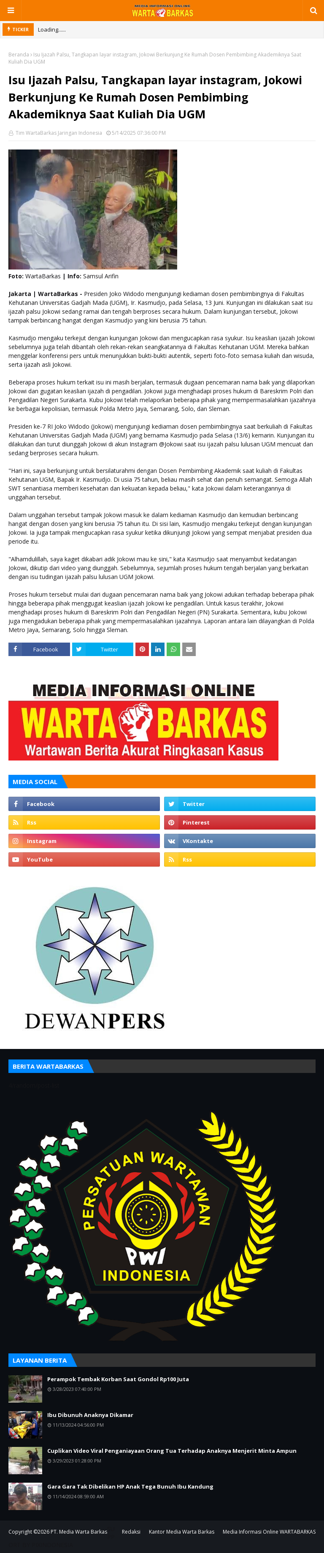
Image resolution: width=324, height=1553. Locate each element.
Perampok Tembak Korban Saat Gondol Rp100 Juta (118, 1379)
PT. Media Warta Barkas (79, 1531)
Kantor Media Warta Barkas (181, 1531)
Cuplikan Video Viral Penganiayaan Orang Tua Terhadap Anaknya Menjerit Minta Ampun (172, 1450)
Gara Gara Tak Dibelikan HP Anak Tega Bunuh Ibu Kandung (130, 1486)
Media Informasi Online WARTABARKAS (269, 1531)
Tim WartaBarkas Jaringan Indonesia (58, 132)
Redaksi (131, 1531)
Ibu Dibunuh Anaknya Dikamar (90, 1415)
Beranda (18, 54)
